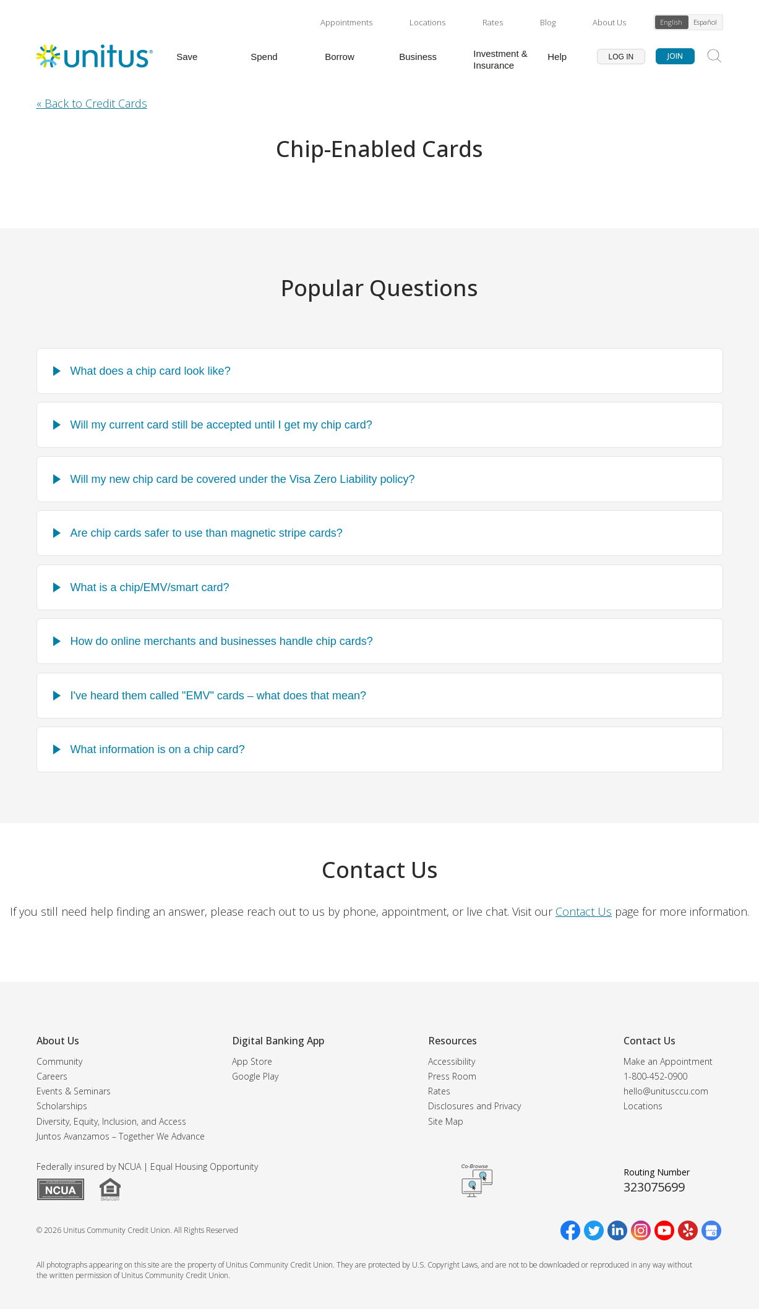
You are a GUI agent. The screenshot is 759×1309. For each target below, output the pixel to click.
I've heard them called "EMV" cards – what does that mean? (218, 695)
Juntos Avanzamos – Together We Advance (120, 1136)
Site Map (445, 1121)
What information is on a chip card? (158, 749)
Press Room (452, 1076)
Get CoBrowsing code (476, 1181)
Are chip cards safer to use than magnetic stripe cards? (207, 533)
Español (705, 22)
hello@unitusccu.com (666, 1091)
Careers (51, 1076)
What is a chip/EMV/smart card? (150, 587)
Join (675, 56)
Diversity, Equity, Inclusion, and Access (111, 1121)
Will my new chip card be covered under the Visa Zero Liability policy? (243, 479)
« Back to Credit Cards (91, 103)
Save (186, 56)
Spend (264, 56)
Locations (427, 22)
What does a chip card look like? (151, 371)
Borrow (339, 56)
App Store (252, 1061)
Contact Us (583, 911)
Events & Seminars (73, 1091)
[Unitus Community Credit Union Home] (94, 56)
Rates (492, 22)
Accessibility (451, 1061)
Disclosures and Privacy (474, 1106)
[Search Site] (714, 56)
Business (418, 56)
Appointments (346, 22)
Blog (547, 22)
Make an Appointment (668, 1061)
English (671, 22)
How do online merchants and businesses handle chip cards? (222, 641)
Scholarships (61, 1106)
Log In (621, 57)
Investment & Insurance (500, 59)
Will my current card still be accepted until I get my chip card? (221, 425)
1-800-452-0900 (655, 1076)
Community (59, 1061)
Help (557, 56)
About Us (609, 22)
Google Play (255, 1076)
